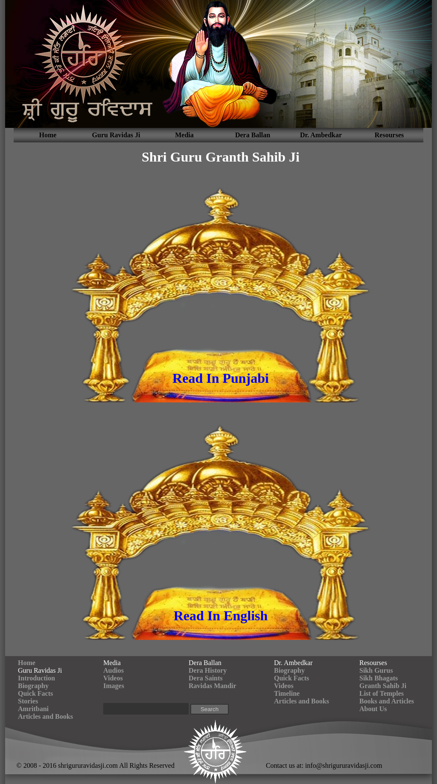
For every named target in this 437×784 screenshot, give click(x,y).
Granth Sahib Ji (382, 685)
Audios (113, 670)
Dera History (208, 670)
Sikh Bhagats (378, 678)
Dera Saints (206, 678)
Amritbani (33, 708)
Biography (33, 685)
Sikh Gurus (376, 670)
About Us (373, 708)
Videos (113, 678)
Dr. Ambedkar (321, 135)
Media (184, 135)
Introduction (36, 678)
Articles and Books (45, 716)
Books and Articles (386, 701)
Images (113, 685)
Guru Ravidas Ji (116, 135)
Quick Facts (35, 693)
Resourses (389, 135)
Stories (28, 701)
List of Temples (381, 693)
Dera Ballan (252, 135)
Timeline (287, 693)
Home (48, 135)
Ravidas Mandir (212, 685)
